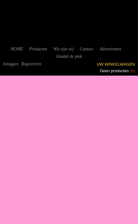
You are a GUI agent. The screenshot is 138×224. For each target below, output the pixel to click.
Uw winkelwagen (116, 64)
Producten (38, 49)
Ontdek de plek (69, 56)
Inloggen (11, 64)
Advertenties (110, 49)
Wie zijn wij (63, 49)
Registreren (31, 64)
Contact (86, 49)
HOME (17, 49)
